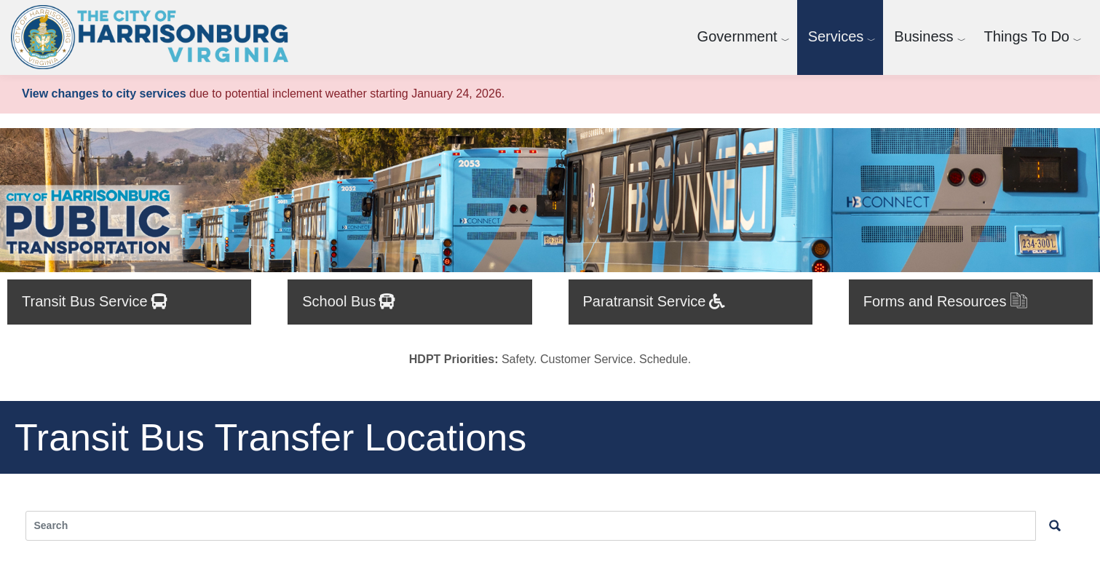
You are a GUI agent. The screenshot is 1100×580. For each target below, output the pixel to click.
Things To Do (1026, 36)
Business (923, 36)
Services (836, 36)
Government (737, 36)
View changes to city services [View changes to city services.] (104, 93)
